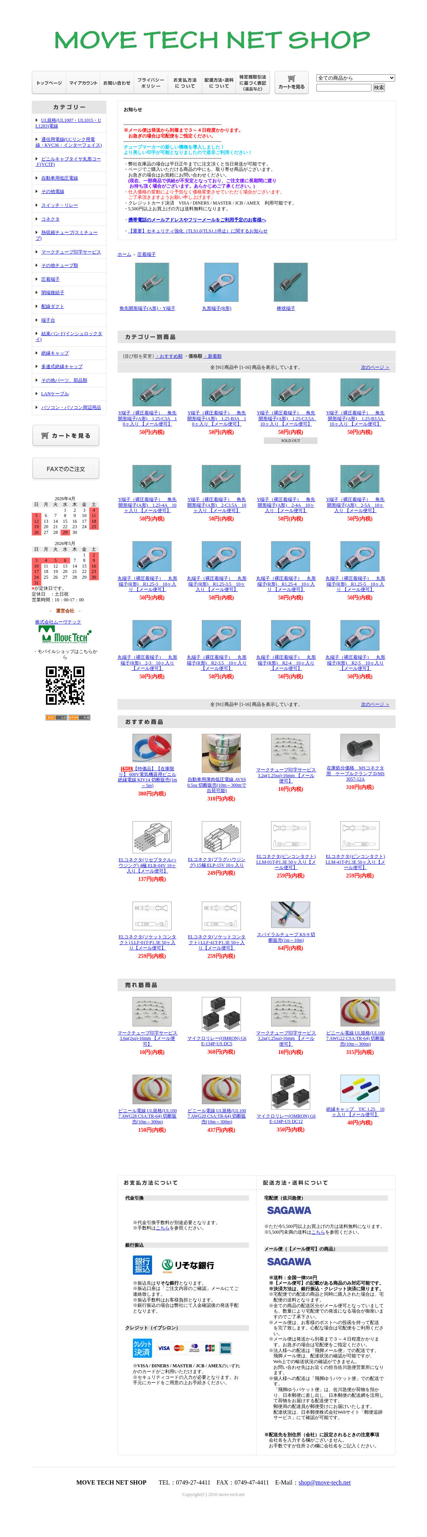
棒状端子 (286, 308)
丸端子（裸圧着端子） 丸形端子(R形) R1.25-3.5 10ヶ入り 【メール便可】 (217, 584)
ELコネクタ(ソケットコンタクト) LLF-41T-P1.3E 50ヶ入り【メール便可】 (217, 942)
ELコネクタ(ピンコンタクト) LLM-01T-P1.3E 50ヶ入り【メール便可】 (286, 862)
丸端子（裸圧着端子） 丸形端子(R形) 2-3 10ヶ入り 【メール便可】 (147, 663)
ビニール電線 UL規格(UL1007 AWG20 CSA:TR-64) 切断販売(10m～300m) (217, 1116)
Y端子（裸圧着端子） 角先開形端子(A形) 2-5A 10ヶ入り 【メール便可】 (355, 505)
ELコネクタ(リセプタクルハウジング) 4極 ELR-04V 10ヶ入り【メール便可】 (148, 865)
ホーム (124, 254)
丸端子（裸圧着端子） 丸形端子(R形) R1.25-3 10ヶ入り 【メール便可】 (147, 584)
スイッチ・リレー (59, 205)
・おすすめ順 (169, 356)
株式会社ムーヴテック (58, 622)
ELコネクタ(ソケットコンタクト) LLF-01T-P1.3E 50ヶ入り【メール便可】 (148, 942)
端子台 (48, 320)
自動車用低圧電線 (59, 178)
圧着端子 (50, 279)
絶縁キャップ (55, 353)
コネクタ (50, 219)
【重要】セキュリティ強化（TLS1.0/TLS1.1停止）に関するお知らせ (198, 231)
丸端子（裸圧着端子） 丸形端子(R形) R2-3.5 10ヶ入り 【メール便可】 (217, 663)
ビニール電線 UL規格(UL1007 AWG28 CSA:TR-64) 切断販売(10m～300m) (147, 1116)
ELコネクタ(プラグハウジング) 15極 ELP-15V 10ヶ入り (217, 862)
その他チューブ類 (59, 265)
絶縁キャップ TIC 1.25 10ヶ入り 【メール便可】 (355, 1112)
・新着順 (212, 356)
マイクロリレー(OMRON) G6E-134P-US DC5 (216, 1041)
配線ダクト (52, 306)
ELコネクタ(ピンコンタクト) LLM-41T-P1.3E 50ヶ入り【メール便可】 (355, 862)
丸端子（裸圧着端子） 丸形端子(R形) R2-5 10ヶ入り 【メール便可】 (355, 663)
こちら (163, 1228)
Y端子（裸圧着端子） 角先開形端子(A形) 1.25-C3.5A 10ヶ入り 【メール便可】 (288, 418)
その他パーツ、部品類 (64, 380)
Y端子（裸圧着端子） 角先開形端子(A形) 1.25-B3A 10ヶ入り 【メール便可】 (216, 418)
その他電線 (52, 191)
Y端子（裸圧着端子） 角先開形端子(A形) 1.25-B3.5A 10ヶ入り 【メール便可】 (357, 418)
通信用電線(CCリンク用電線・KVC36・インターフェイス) (69, 142)
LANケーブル (55, 393)
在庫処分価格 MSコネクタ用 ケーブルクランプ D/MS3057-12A (355, 773)
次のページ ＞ (375, 367)
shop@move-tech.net (325, 1482)
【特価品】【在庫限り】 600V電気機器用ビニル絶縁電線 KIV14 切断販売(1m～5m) (147, 777)
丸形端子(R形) (216, 308)
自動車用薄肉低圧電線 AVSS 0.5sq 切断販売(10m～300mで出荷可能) (216, 785)
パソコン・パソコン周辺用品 (71, 407)
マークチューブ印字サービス (71, 252)
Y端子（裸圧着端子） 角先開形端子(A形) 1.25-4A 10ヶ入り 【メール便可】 (147, 505)
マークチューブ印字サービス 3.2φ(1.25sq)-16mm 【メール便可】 (288, 775)
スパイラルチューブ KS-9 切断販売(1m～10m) (286, 937)
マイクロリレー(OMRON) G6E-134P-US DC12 (286, 1119)
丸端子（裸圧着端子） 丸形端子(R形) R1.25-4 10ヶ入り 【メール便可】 (286, 584)
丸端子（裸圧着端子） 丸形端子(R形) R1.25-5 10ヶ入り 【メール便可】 (355, 584)
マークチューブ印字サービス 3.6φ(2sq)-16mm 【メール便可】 (150, 1038)
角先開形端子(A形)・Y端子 (147, 308)
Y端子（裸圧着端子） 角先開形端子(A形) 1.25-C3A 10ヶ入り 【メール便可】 (147, 418)
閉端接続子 (52, 292)
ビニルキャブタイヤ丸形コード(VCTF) (68, 161)
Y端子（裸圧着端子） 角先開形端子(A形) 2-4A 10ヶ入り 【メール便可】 (286, 505)
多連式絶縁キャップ (62, 366)
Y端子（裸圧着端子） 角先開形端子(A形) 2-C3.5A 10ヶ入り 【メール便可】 (216, 505)
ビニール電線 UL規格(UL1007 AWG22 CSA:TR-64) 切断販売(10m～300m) (355, 1038)
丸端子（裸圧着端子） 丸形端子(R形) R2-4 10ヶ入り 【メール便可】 (286, 663)
